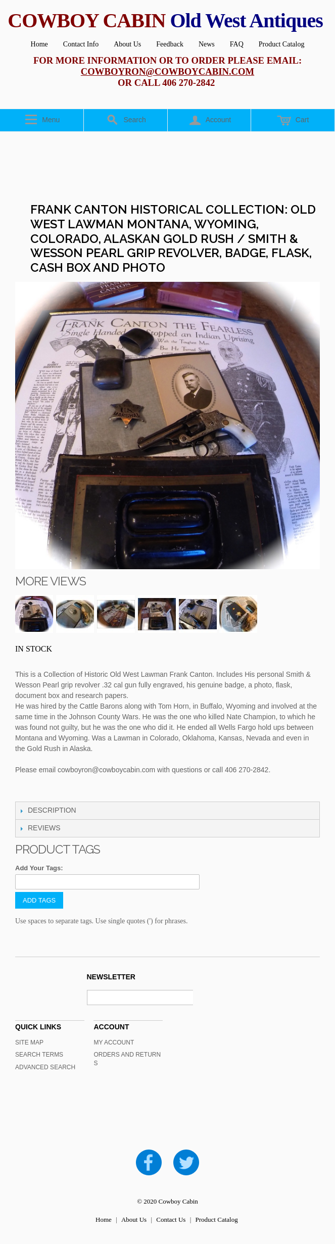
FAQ (237, 44)
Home (39, 44)
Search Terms (39, 1054)
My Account (113, 1042)
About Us (127, 44)
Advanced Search (45, 1067)
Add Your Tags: (39, 868)
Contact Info (81, 44)
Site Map (29, 1042)
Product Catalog (282, 44)
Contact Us (170, 1219)
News (207, 44)
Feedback (169, 44)
